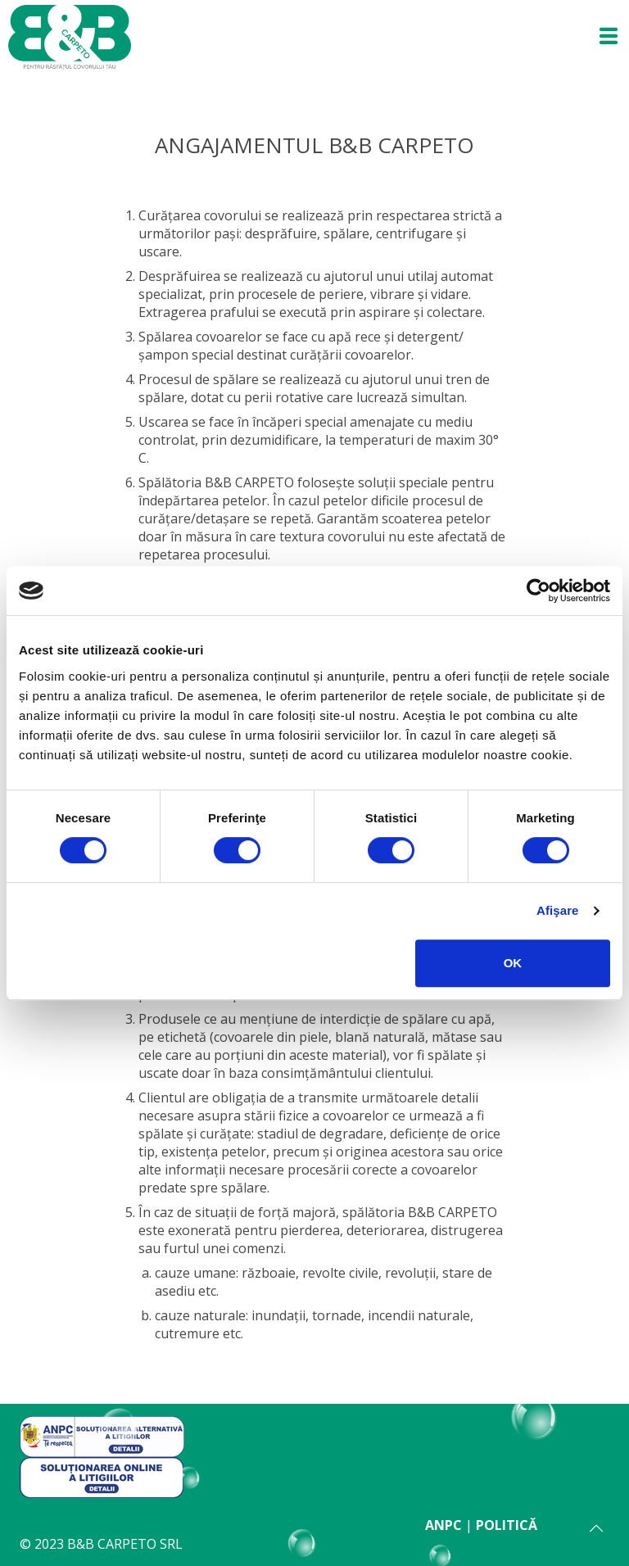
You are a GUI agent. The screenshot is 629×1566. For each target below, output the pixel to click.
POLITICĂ (506, 1525)
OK (513, 963)
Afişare (557, 910)
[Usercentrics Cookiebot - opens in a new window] (538, 590)
